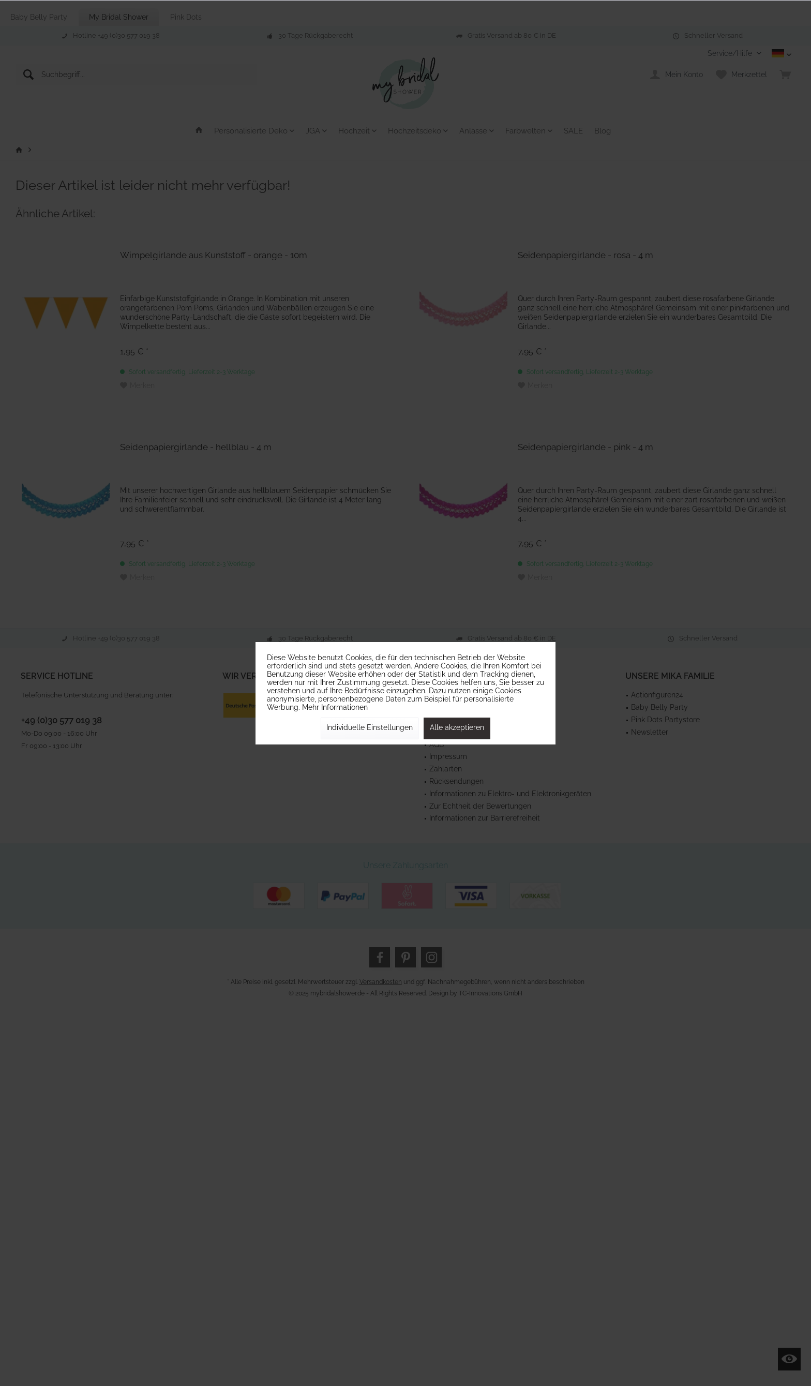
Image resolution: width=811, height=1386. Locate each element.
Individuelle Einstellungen (369, 727)
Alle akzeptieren (457, 727)
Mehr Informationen (335, 707)
